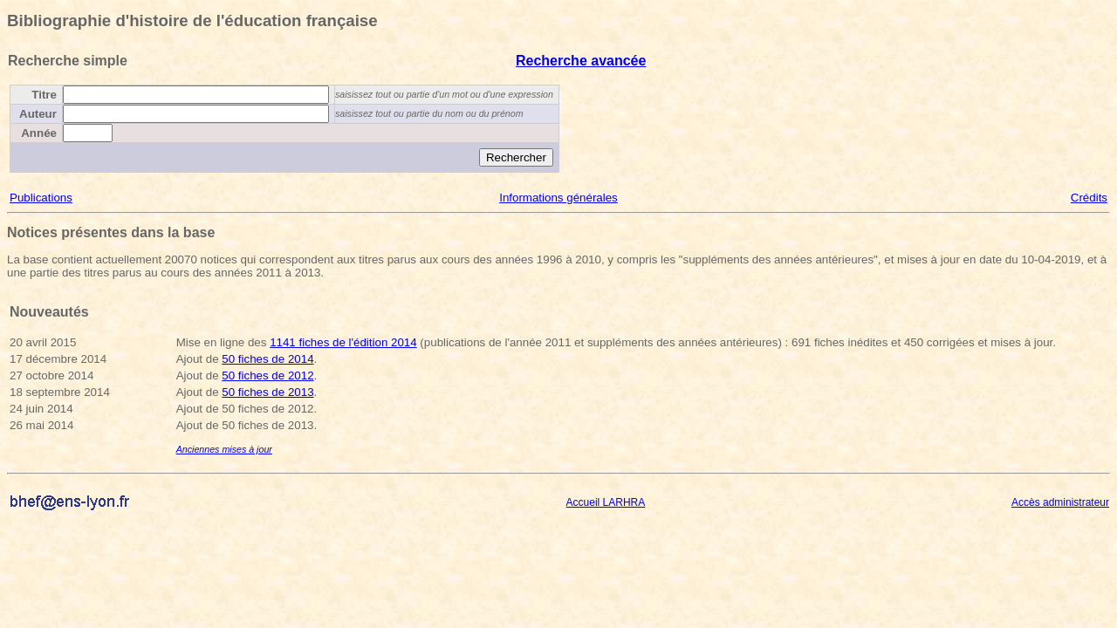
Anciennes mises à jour (224, 449)
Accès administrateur (1060, 502)
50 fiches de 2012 (267, 375)
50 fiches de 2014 (267, 358)
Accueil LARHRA (606, 502)
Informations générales (558, 197)
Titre (44, 94)
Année (39, 133)
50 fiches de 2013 (267, 392)
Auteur (38, 113)
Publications (41, 197)
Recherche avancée (581, 60)
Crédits (1089, 197)
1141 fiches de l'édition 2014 (343, 342)
